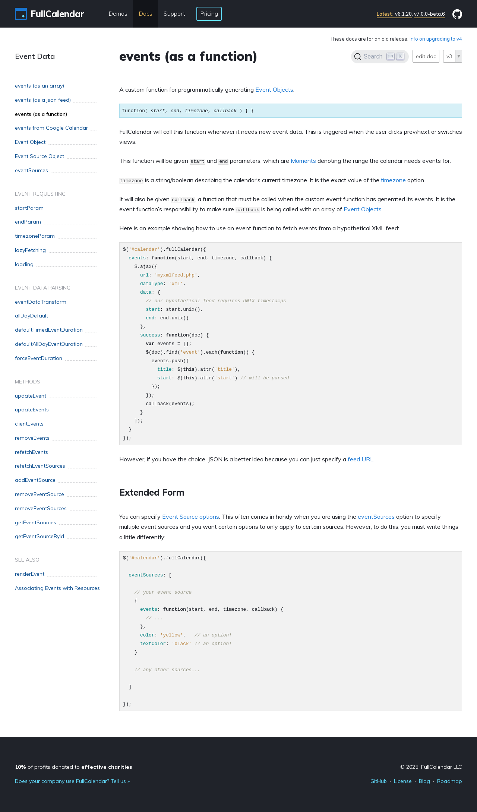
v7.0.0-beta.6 (429, 14)
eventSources (376, 516)
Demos (117, 13)
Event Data (35, 56)
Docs (145, 13)
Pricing (209, 13)
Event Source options (190, 516)
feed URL (360, 459)
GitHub (378, 781)
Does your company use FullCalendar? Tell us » (72, 781)
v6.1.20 (394, 14)
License (403, 781)
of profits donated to (73, 767)
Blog (424, 781)
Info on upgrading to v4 (436, 39)
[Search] (380, 56)
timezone (393, 180)
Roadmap (449, 781)
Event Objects (274, 89)
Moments (303, 160)
